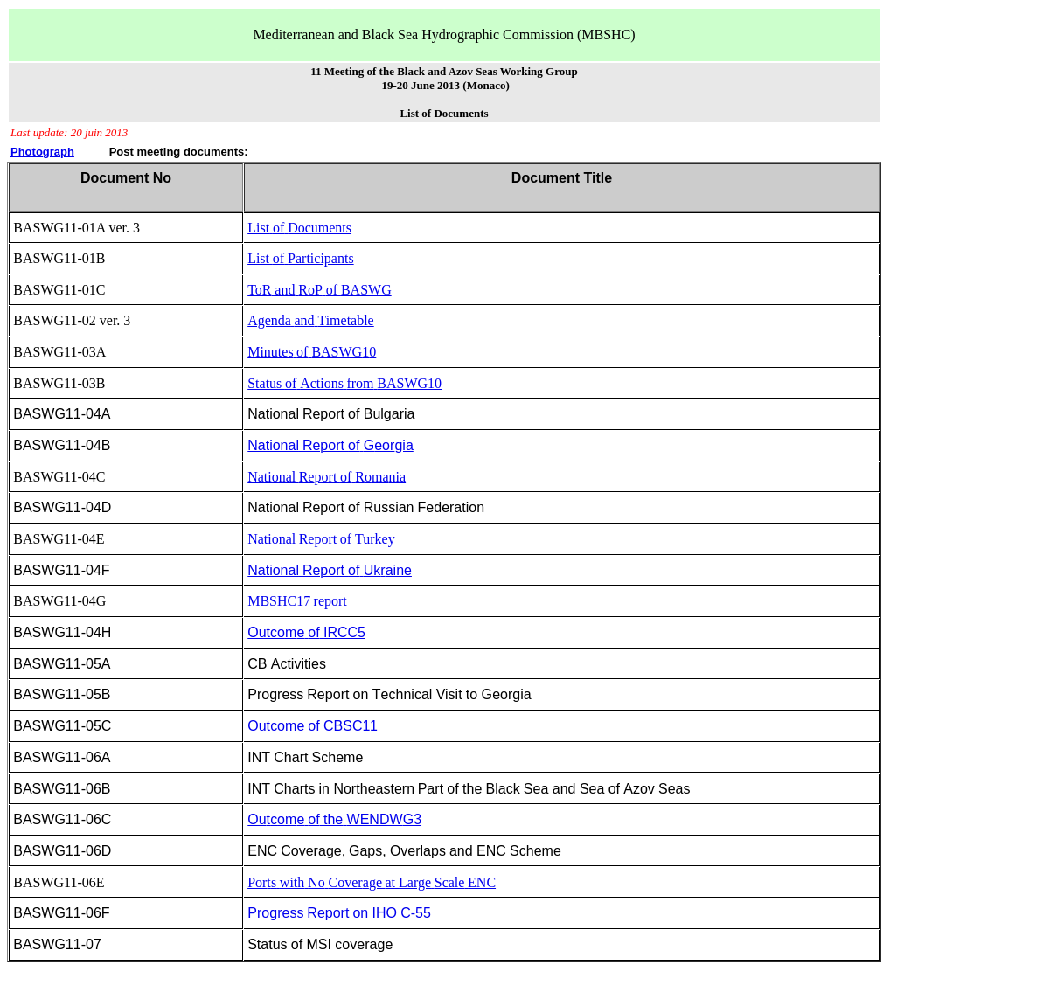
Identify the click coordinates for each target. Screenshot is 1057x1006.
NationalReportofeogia (330, 445)
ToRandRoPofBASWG (319, 289)
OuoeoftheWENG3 (334, 819)
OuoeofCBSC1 (312, 725)
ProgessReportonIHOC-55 (339, 912)
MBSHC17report (297, 600)
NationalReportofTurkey (321, 538)
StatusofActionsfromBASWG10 (344, 383)
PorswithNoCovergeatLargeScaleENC (371, 882)
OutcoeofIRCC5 (306, 632)
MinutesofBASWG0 (311, 351)
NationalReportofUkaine (329, 570)
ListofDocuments (299, 227)
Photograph (42, 151)
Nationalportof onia (326, 476)
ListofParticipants (300, 258)
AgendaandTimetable (310, 320)
